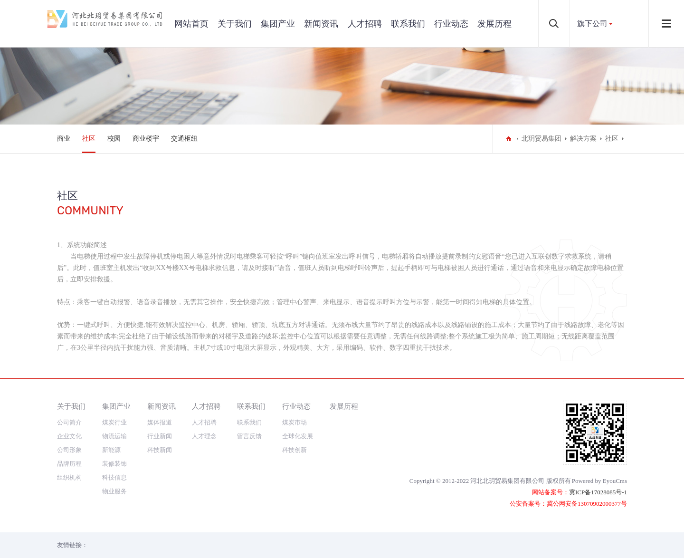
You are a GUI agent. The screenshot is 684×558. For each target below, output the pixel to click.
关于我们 (235, 24)
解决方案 (583, 138)
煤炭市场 (294, 422)
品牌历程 (69, 463)
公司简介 (69, 422)
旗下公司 (592, 23)
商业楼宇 (146, 138)
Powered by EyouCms (599, 480)
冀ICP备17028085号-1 (598, 492)
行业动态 (451, 24)
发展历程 (494, 24)
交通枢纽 (184, 138)
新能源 (111, 449)
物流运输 (114, 436)
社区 (88, 138)
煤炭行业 (114, 422)
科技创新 (294, 449)
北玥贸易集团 (541, 138)
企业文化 (69, 436)
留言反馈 (249, 436)
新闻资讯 (321, 24)
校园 (114, 138)
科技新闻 (159, 449)
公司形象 (69, 449)
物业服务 (114, 491)
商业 (63, 138)
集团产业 (278, 24)
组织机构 (69, 477)
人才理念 (204, 436)
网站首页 (191, 24)
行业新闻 (159, 436)
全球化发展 (297, 436)
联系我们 (408, 24)
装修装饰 (114, 463)
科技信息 (114, 477)
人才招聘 (365, 24)
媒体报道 (159, 422)
